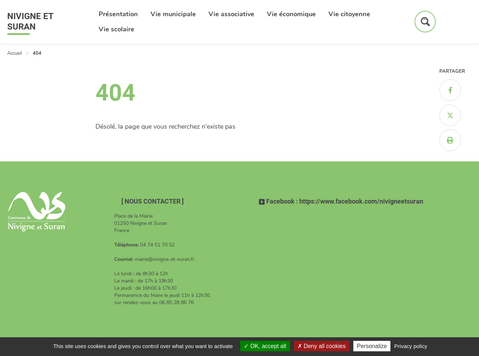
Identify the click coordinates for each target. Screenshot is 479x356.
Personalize (372, 346)
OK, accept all (265, 346)
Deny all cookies (321, 346)
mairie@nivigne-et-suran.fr (164, 259)
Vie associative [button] (231, 14)
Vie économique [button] (291, 14)
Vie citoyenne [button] (349, 14)
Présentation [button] (118, 14)
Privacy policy (410, 346)
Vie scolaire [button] (116, 29)
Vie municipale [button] (173, 14)
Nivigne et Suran (30, 21)
